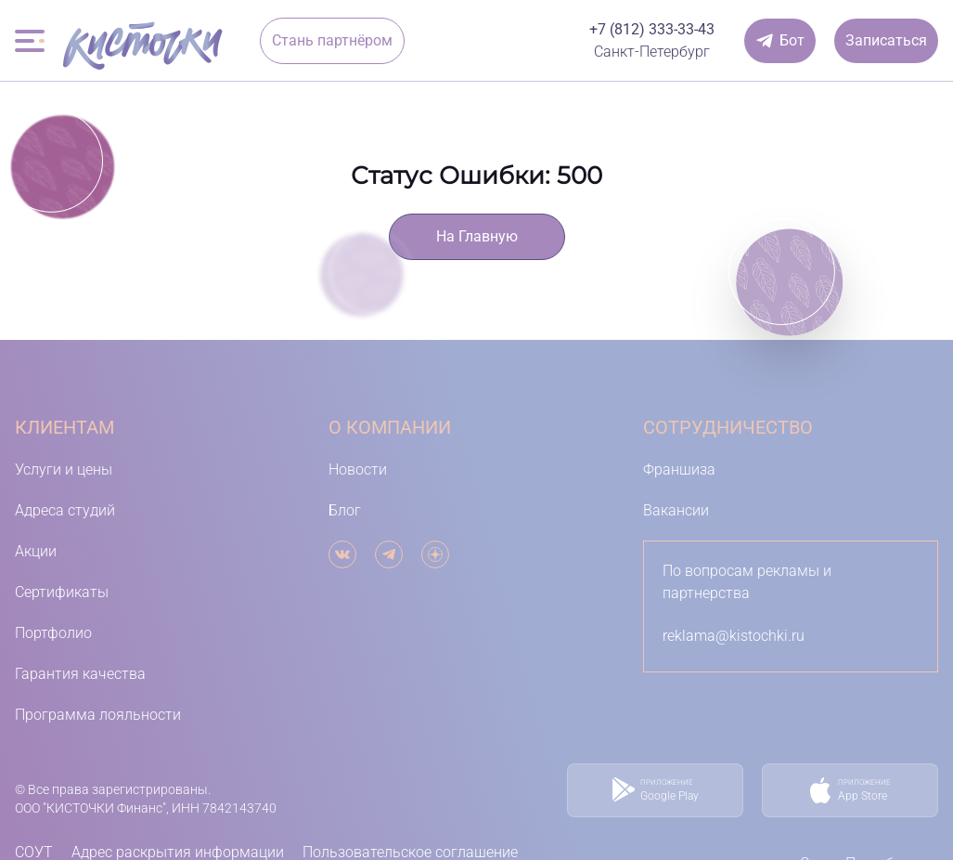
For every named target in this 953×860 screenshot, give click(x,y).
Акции (36, 551)
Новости (357, 469)
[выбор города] (652, 52)
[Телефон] (652, 30)
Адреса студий (65, 510)
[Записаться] (886, 41)
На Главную (477, 236)
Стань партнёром (332, 40)
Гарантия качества (80, 674)
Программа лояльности (98, 714)
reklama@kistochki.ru (734, 636)
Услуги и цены (63, 469)
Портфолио (53, 633)
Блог (344, 510)
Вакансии (676, 510)
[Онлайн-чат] (780, 41)
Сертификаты (62, 592)
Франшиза (679, 469)
